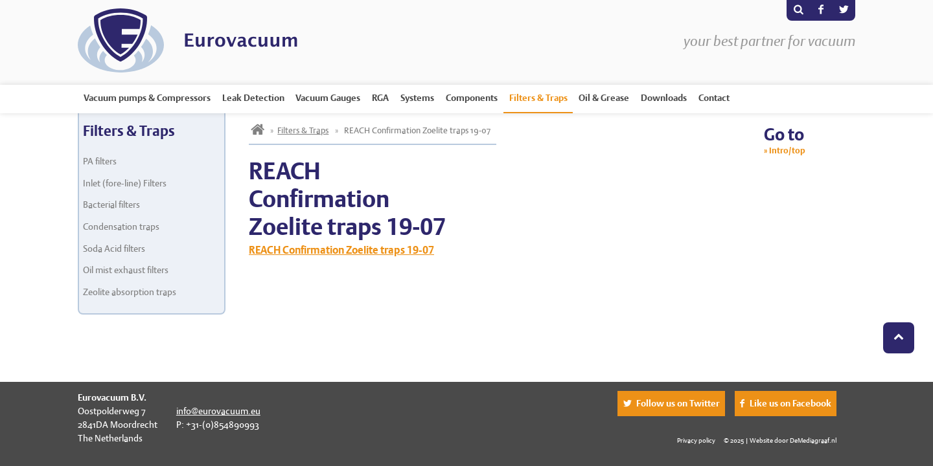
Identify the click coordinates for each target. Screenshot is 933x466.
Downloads (664, 98)
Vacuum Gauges (327, 98)
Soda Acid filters (114, 248)
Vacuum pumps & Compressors (147, 98)
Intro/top (787, 150)
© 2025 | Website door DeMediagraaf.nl (780, 440)
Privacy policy (696, 440)
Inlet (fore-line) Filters (125, 183)
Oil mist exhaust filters (125, 270)
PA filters (100, 161)
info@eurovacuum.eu (218, 411)
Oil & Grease (604, 98)
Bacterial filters (111, 204)
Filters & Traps (538, 98)
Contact (714, 98)
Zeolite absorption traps (129, 292)
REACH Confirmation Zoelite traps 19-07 (341, 250)
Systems (417, 98)
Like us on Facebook (790, 403)
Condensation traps (121, 226)
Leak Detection (253, 98)
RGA (380, 98)
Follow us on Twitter (678, 403)
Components (472, 98)
